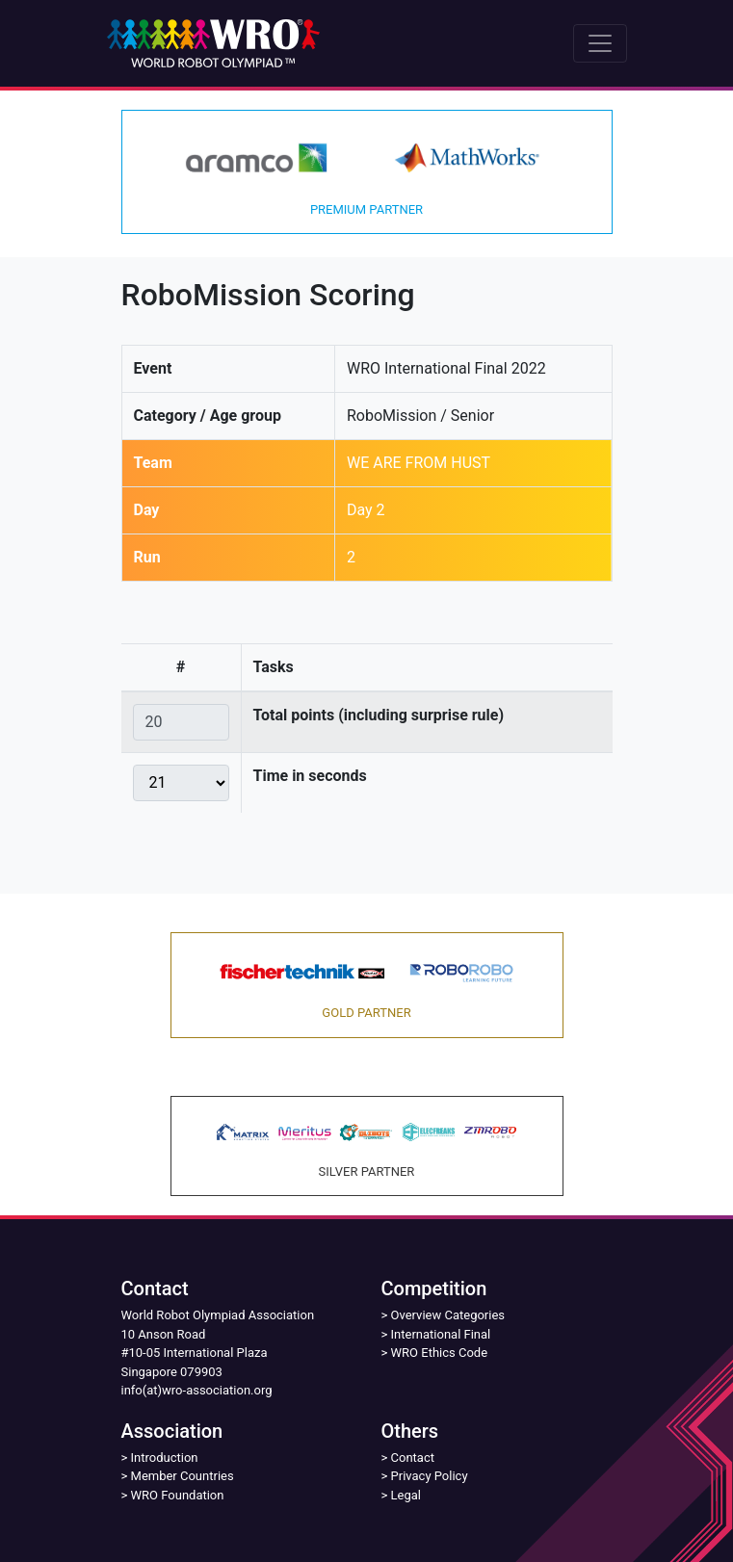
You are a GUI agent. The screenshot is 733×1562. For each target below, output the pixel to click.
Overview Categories (448, 1315)
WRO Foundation (177, 1495)
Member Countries (182, 1476)
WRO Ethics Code (439, 1352)
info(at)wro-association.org (197, 1390)
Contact (412, 1457)
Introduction (164, 1457)
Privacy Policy (429, 1476)
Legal (406, 1495)
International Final (441, 1334)
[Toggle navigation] (600, 43)
